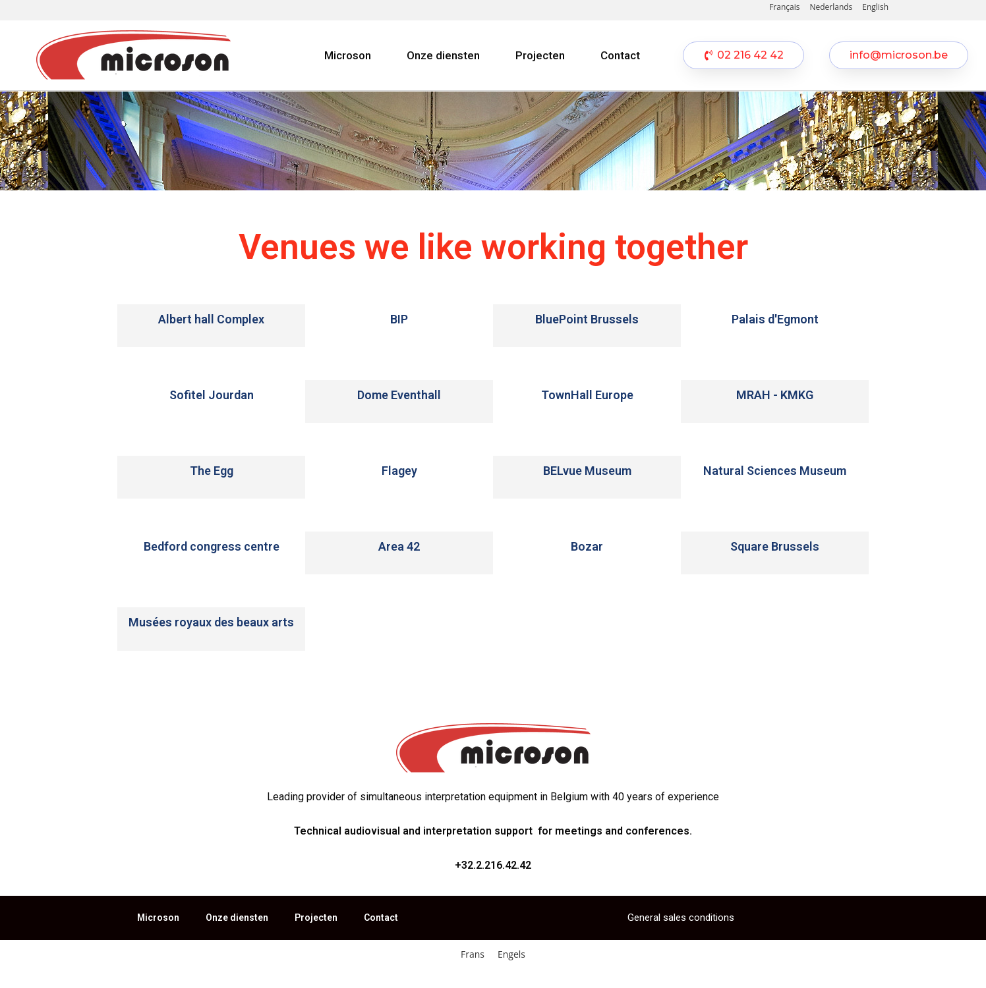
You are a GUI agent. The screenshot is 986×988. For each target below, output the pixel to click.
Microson (347, 55)
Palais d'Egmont (775, 319)
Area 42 (399, 546)
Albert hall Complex (211, 319)
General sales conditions (680, 917)
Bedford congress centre (211, 546)
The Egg (211, 471)
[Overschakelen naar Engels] (511, 954)
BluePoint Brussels (587, 319)
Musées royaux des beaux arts (211, 622)
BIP (399, 319)
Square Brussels (774, 546)
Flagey (399, 471)
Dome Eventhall (399, 395)
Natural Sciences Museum (774, 471)
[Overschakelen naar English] (875, 7)
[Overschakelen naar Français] (784, 7)
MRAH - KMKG (774, 395)
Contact (620, 55)
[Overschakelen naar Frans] (472, 954)
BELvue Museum (587, 471)
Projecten (540, 55)
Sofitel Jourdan (211, 395)
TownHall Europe (587, 395)
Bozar (587, 546)
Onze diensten (443, 55)
